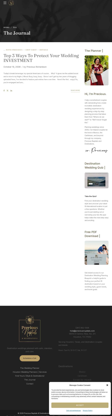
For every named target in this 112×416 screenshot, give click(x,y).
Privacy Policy (87, 410)
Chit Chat (31, 50)
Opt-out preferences (73, 410)
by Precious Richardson (35, 67)
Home (7, 27)
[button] (107, 385)
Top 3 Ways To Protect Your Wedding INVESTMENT (41, 58)
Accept (80, 405)
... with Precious (13, 50)
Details (43, 50)
